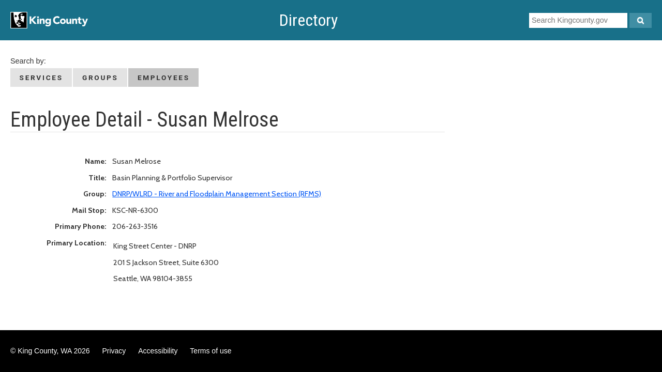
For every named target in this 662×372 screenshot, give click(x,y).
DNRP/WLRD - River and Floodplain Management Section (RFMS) (216, 193)
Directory (308, 20)
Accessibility (157, 351)
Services (41, 77)
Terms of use (210, 351)
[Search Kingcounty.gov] (640, 20)
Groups (100, 77)
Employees (164, 77)
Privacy (114, 351)
